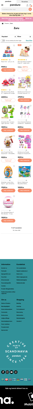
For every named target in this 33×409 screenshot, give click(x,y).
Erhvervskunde (5, 280)
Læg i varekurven (8, 70)
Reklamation (20, 315)
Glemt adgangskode (22, 277)
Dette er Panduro (5, 303)
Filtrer (19, 36)
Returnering (20, 312)
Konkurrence (4, 315)
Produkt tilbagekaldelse (7, 288)
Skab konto (20, 274)
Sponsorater (4, 330)
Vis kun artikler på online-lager (13, 40)
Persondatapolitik (6, 283)
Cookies (3, 286)
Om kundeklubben (21, 268)
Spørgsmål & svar (6, 274)
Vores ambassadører (6, 309)
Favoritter (4, 277)
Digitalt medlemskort (22, 271)
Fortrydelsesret (21, 309)
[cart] (30, 5)
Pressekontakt (5, 327)
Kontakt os (4, 268)
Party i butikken (5, 324)
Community (4, 312)
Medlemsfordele (21, 283)
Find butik (3, 271)
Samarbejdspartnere (6, 321)
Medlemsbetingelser (22, 280)
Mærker (7, 23)
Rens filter (29, 40)
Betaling (19, 303)
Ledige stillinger (5, 318)
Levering (19, 306)
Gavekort (19, 321)
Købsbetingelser (21, 318)
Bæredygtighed (5, 306)
